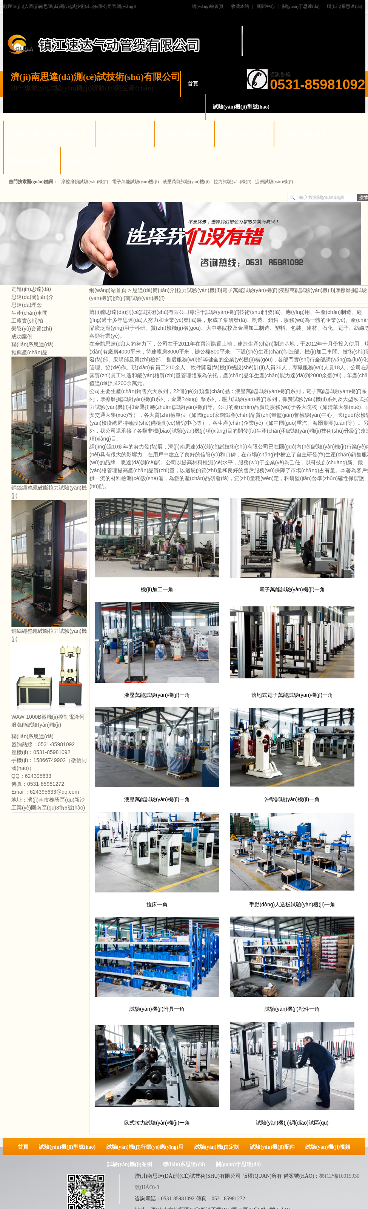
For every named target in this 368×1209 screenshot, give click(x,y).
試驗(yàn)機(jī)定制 (124, 133)
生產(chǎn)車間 (29, 313)
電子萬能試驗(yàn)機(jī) (135, 181)
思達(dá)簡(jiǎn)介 (32, 297)
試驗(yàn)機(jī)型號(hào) (241, 107)
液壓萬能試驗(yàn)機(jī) (186, 181)
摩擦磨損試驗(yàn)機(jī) (84, 181)
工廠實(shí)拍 (27, 321)
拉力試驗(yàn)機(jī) (232, 181)
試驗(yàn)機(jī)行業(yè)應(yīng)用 (49, 133)
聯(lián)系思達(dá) (344, 6)
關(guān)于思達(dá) (301, 6)
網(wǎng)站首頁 (207, 6)
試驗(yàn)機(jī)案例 (303, 133)
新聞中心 (266, 6)
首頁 (193, 84)
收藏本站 (240, 6)
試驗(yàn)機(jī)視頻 (244, 133)
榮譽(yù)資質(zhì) (31, 329)
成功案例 (21, 337)
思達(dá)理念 (26, 305)
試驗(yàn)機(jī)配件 (184, 133)
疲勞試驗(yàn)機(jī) (274, 181)
